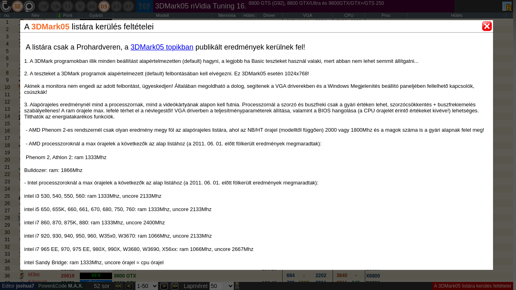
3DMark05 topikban (162, 47)
